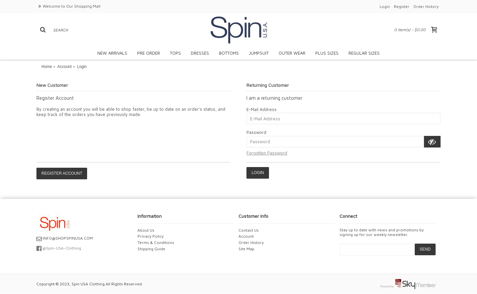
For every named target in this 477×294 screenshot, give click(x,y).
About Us (145, 230)
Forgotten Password (266, 152)
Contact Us (248, 230)
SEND (425, 249)
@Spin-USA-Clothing (58, 248)
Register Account (61, 173)
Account (64, 66)
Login (81, 66)
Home (46, 66)
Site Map (246, 248)
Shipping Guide (151, 248)
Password (256, 132)
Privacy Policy (150, 236)
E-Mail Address (261, 109)
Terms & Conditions (155, 242)
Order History (251, 242)
